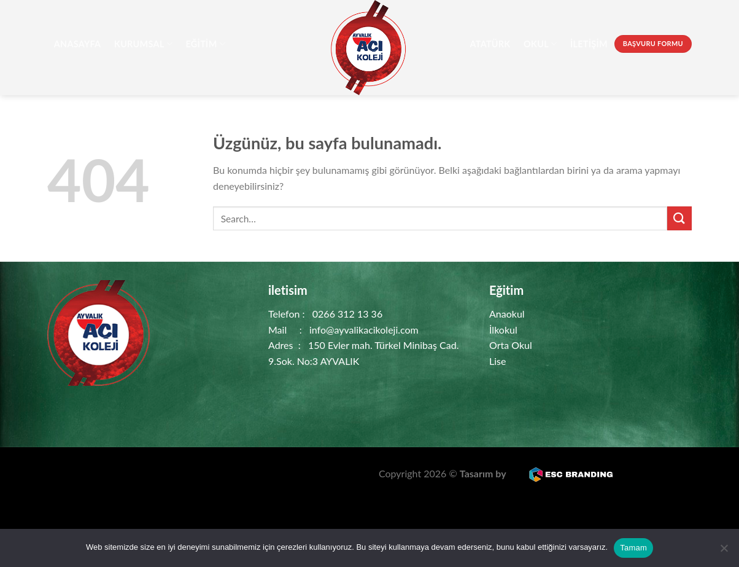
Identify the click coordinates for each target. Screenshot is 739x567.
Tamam (633, 547)
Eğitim (205, 44)
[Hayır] (724, 551)
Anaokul (507, 313)
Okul (540, 44)
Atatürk (490, 44)
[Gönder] (679, 218)
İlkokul (503, 329)
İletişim (589, 44)
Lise (497, 361)
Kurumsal (143, 44)
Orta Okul (510, 345)
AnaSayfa (77, 44)
